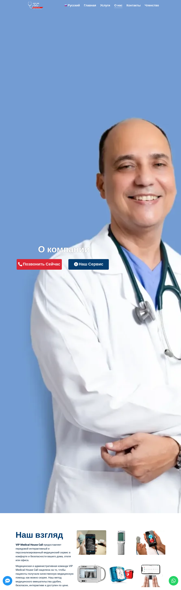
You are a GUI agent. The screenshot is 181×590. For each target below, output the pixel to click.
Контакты (134, 5)
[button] (79, 543)
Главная (90, 5)
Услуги (105, 5)
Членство (152, 5)
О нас (118, 5)
